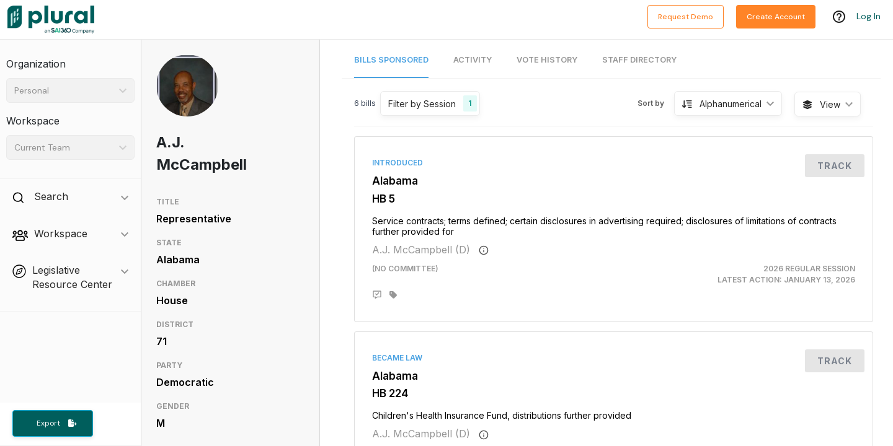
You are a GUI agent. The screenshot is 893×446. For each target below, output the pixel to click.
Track (834, 165)
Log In (868, 16)
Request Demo (685, 17)
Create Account (776, 17)
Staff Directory (639, 59)
